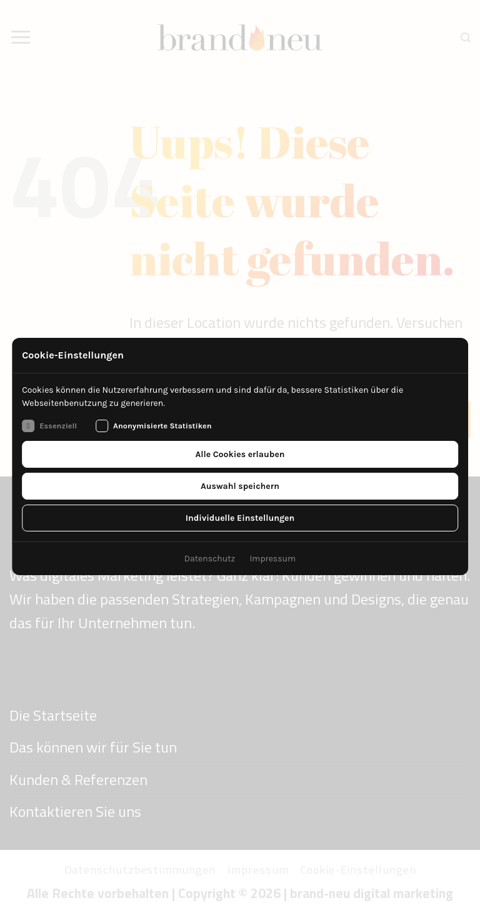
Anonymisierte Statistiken (154, 426)
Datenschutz (209, 558)
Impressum (272, 558)
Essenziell (49, 426)
